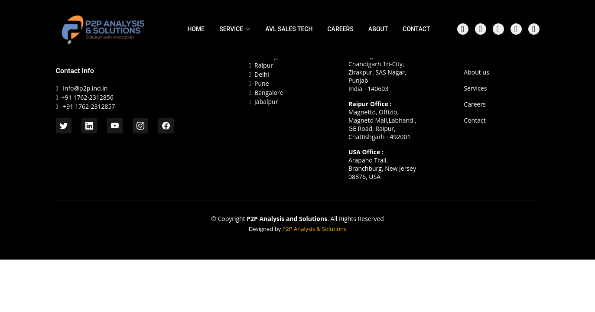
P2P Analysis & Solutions (315, 229)
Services (475, 88)
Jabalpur (263, 102)
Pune (259, 84)
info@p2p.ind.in (85, 88)
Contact (474, 120)
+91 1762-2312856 (88, 97)
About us (476, 72)
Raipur (261, 65)
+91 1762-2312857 (88, 106)
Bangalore (266, 93)
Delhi (259, 75)
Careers (474, 104)
